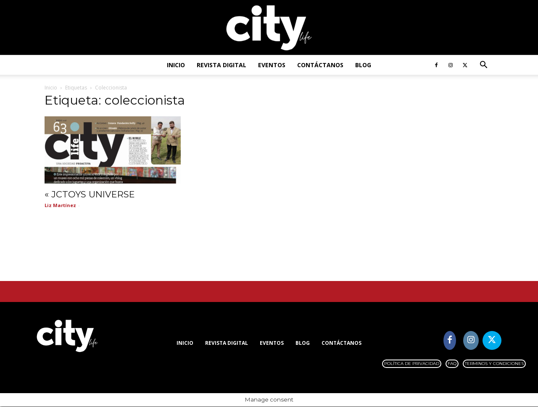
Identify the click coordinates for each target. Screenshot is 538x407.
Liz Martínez (60, 205)
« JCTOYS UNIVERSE (90, 194)
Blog (363, 65)
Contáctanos (320, 65)
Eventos (271, 65)
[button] (483, 66)
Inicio (176, 65)
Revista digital (221, 65)
